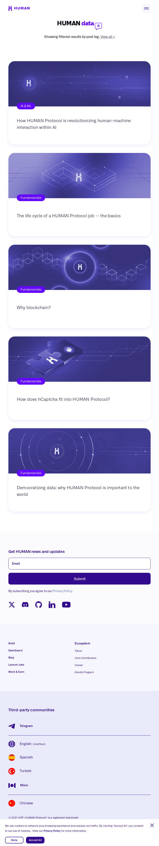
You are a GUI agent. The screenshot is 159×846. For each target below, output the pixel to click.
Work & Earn (16, 672)
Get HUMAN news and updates (36, 552)
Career (79, 665)
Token (78, 651)
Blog (11, 657)
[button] (152, 825)
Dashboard (15, 650)
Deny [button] (14, 840)
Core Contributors (85, 658)
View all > (107, 37)
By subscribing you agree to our (40, 591)
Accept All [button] (35, 840)
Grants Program (84, 672)
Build (11, 643)
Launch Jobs (16, 665)
